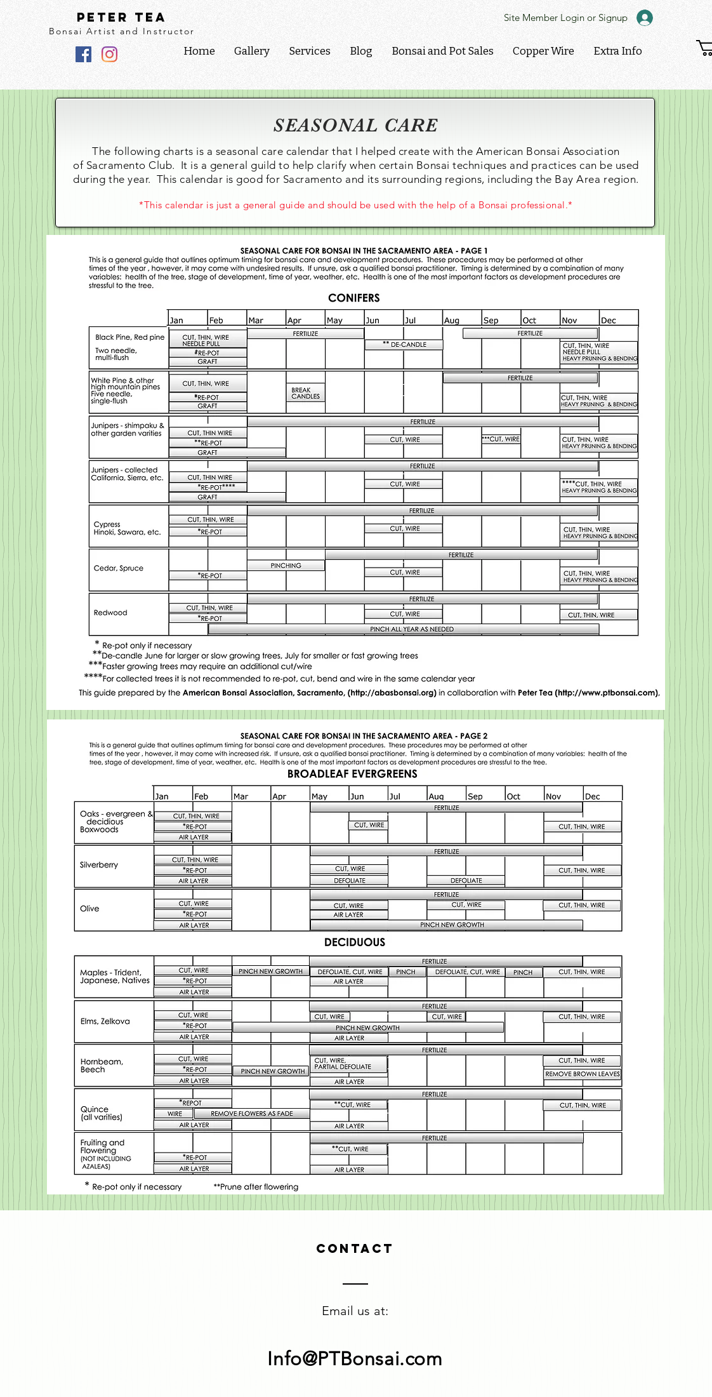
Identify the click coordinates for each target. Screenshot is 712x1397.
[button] (618, 51)
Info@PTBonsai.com (354, 1358)
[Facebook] (83, 54)
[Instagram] (109, 54)
